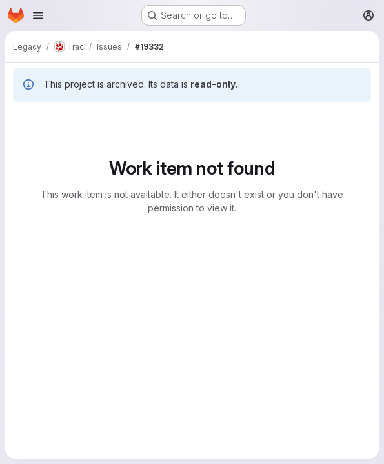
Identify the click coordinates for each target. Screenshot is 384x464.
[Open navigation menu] (38, 15)
